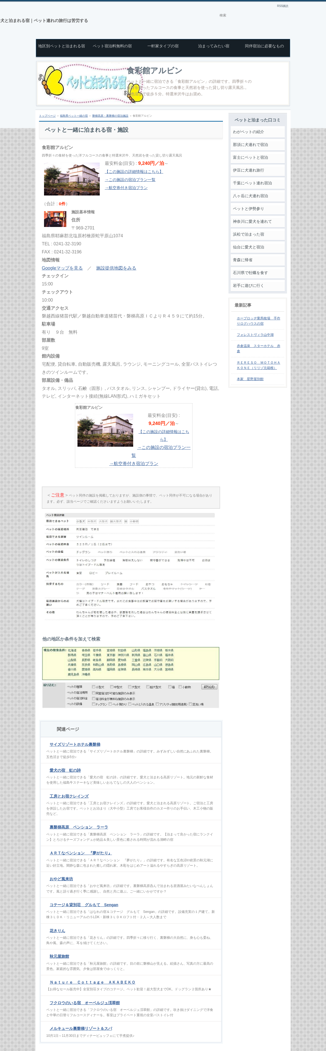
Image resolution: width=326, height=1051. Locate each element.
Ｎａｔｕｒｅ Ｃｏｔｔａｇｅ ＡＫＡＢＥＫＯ (92, 982)
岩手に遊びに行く (248, 285)
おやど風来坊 (61, 879)
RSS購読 (282, 6)
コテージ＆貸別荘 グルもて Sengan (84, 905)
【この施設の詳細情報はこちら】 (134, 171)
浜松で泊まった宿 (248, 234)
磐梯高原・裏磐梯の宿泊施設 (110, 115)
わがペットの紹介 (248, 131)
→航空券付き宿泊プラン (126, 187)
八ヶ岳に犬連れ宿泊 (250, 196)
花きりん (57, 930)
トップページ (47, 115)
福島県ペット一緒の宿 (74, 115)
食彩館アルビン (155, 70)
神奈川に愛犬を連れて (252, 221)
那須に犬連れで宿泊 (250, 144)
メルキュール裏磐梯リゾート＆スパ (81, 1028)
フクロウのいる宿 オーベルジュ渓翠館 (85, 1003)
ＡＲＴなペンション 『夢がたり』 (81, 853)
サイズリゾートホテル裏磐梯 (75, 744)
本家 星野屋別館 (250, 379)
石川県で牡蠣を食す (250, 272)
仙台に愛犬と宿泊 (248, 247)
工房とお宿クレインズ (69, 796)
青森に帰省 (242, 260)
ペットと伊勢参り (248, 208)
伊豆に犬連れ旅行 (248, 170)
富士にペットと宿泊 (250, 157)
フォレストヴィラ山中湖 (255, 335)
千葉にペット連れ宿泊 (252, 183)
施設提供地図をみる (116, 268)
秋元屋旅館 (59, 956)
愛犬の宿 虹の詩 (65, 770)
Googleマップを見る (62, 268)
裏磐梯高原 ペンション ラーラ (79, 827)
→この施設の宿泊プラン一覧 (130, 179)
